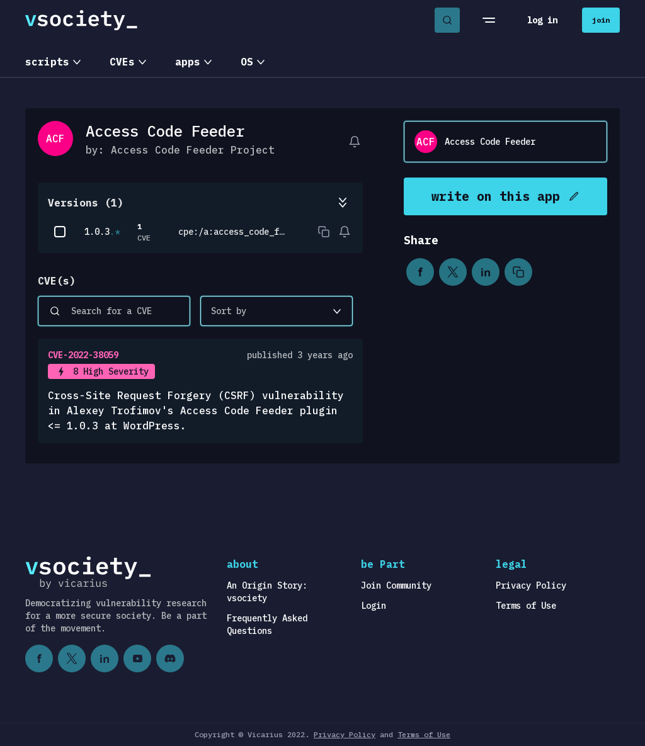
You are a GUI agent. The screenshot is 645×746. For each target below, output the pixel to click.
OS (247, 61)
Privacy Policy (531, 585)
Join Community (396, 585)
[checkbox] (60, 231)
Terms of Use (526, 605)
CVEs (122, 61)
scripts (47, 61)
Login (373, 605)
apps (187, 61)
